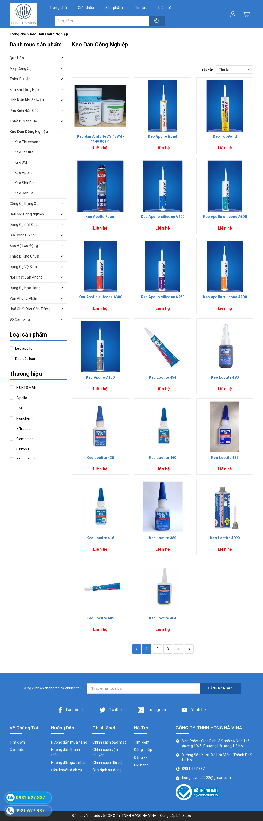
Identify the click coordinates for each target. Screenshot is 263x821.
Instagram (152, 709)
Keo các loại (24, 359)
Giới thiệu (86, 7)
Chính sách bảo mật (109, 742)
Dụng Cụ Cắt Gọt (23, 225)
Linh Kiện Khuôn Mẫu (27, 100)
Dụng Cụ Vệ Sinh (23, 267)
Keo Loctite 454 (162, 377)
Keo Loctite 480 (225, 377)
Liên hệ (164, 7)
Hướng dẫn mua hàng (69, 742)
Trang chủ (58, 7)
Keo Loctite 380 (162, 538)
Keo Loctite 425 (100, 458)
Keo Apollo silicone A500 (225, 217)
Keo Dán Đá (24, 193)
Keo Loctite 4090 (225, 538)
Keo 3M (21, 162)
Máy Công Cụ (21, 68)
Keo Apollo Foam (100, 217)
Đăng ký (140, 757)
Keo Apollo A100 (100, 377)
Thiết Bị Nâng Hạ (23, 121)
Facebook (70, 709)
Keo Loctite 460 (162, 458)
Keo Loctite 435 (225, 458)
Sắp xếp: (207, 69)
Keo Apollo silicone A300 (100, 297)
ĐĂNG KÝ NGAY (220, 688)
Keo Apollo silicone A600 (162, 217)
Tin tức (141, 7)
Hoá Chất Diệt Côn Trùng (30, 309)
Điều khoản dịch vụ (66, 770)
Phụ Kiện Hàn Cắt (24, 110)
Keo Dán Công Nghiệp (29, 132)
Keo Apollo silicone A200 (225, 297)
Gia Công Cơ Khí (23, 235)
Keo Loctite (24, 152)
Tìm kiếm (17, 742)
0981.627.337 (193, 769)
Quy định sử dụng (106, 770)
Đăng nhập (143, 750)
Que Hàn (17, 58)
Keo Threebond (27, 142)
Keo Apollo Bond (162, 136)
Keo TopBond (225, 136)
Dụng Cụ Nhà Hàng (25, 288)
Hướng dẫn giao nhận (69, 762)
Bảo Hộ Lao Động (24, 246)
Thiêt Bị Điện (20, 79)
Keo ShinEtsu (26, 183)
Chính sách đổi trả (107, 762)
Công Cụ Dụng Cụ (24, 204)
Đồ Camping (20, 319)
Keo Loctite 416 (100, 538)
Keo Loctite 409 (100, 618)
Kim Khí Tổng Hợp (24, 89)
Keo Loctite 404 (162, 618)
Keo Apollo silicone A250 (162, 297)
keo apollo (23, 348)
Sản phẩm (114, 7)
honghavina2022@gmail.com (206, 778)
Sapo (186, 816)
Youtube (193, 709)
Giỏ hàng (141, 765)
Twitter (110, 709)
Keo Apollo (24, 173)
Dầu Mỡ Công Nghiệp (27, 214)
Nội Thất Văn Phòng (26, 277)
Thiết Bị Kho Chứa (24, 256)
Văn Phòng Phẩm (24, 298)
